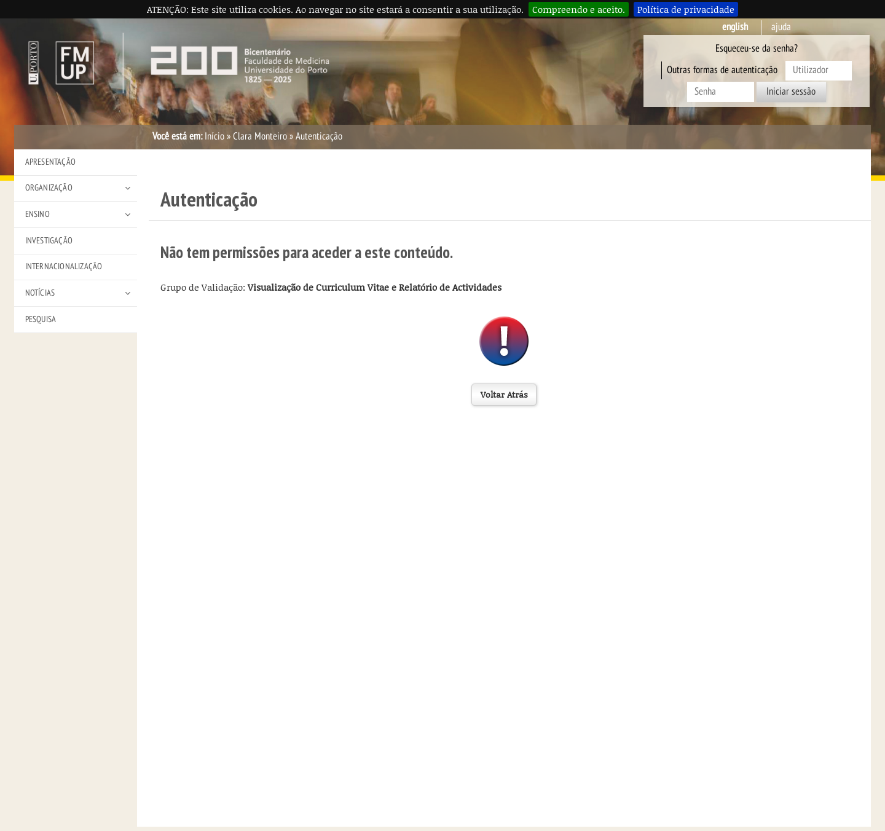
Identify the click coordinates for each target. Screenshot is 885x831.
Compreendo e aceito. (578, 9)
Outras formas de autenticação (722, 70)
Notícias (40, 293)
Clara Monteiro (260, 136)
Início (214, 136)
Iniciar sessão (791, 91)
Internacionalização (64, 266)
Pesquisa (41, 319)
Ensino (37, 214)
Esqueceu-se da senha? (756, 48)
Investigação (49, 240)
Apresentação (50, 162)
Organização (49, 188)
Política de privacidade (685, 9)
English (735, 27)
